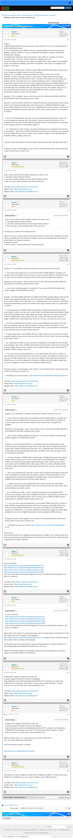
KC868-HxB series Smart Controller (44, 15)
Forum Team (7, 830)
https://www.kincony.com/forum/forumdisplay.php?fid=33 (48, 375)
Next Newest (20, 797)
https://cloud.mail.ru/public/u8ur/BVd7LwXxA (19, 751)
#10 (68, 770)
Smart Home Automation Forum (11, 15)
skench (13, 32)
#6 (68, 559)
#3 (68, 210)
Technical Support (27, 15)
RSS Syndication (43, 833)
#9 (68, 714)
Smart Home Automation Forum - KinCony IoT (33, 830)
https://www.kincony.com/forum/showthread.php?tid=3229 (24, 568)
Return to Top (53, 830)
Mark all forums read (31, 833)
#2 (68, 170)
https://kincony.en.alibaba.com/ (26, 191)
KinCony (10, 836)
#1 (68, 39)
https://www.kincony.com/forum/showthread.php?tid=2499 (24, 570)
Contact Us (15, 830)
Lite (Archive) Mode (63, 830)
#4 (68, 264)
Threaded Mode (66, 26)
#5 (68, 404)
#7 (68, 605)
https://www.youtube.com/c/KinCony (24, 187)
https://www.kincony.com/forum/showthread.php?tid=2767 (24, 565)
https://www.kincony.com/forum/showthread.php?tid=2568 (24, 572)
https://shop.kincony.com (23, 189)
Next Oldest (8, 797)
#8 (68, 672)
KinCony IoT (25, 836)
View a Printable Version (11, 805)
